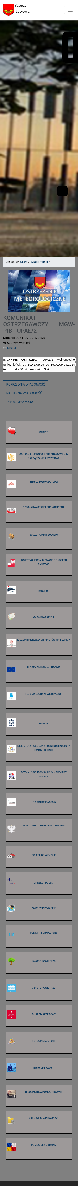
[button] (20, 402)
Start (23, 262)
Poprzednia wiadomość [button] (25, 384)
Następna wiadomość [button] (24, 393)
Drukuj (9, 348)
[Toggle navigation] (70, 10)
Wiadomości (39, 262)
